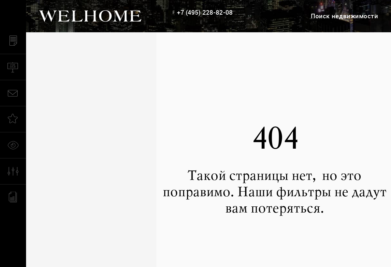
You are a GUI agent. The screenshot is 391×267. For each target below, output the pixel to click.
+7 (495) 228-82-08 (205, 12)
